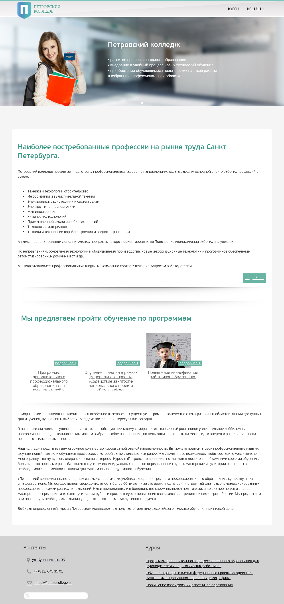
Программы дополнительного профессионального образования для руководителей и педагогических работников (49, 383)
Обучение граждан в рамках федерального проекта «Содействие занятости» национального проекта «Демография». (111, 381)
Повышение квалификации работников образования (173, 374)
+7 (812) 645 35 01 (48, 571)
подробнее (254, 278)
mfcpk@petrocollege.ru (53, 582)
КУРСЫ (233, 9)
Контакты (255, 9)
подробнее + (65, 363)
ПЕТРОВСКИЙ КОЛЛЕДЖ (47, 8)
